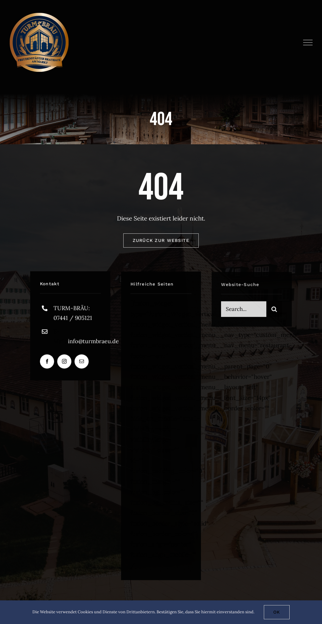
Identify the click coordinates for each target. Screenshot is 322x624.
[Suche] (274, 312)
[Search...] (243, 312)
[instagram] (64, 363)
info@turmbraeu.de (93, 342)
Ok (276, 612)
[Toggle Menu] (308, 42)
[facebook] (47, 363)
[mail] (82, 363)
